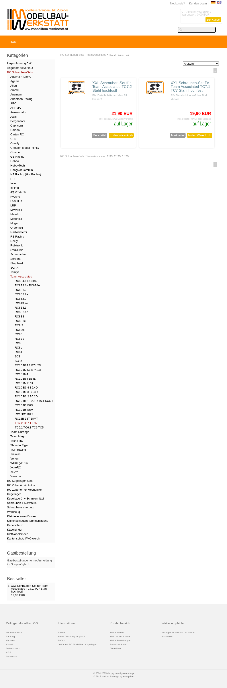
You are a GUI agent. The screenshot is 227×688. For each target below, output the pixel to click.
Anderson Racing (21, 99)
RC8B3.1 (21, 307)
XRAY (14, 472)
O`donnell (16, 227)
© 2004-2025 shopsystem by (113, 673)
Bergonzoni (17, 121)
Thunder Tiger (19, 445)
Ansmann (16, 94)
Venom (14, 458)
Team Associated (96, 54)
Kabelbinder (14, 529)
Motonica (16, 218)
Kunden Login (198, 3)
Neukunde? (177, 3)
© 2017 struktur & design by (113, 676)
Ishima (14, 187)
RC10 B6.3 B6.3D (26, 392)
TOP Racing (18, 449)
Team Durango (19, 432)
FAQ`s (61, 640)
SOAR (14, 267)
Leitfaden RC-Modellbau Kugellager (77, 644)
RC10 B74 (21, 374)
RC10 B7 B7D (24, 383)
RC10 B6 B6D (24, 405)
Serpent (15, 258)
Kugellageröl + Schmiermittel (25, 498)
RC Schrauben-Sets (72, 54)
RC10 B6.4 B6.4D (26, 387)
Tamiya (15, 272)
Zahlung (10, 636)
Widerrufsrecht (14, 632)
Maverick (16, 210)
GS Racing (17, 156)
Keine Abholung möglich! (71, 636)
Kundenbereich (120, 623)
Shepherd (16, 263)
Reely (14, 241)
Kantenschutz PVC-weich (23, 538)
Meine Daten (117, 632)
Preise (61, 632)
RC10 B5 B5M (24, 409)
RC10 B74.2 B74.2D (28, 365)
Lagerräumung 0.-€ (19, 63)
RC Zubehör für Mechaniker (25, 489)
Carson (15, 130)
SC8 (17, 356)
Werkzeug (13, 512)
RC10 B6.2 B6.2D (26, 396)
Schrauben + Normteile (22, 503)
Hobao (14, 161)
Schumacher (18, 254)
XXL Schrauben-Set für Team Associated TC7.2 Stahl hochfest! (112, 87)
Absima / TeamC (20, 76)
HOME (14, 42)
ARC (13, 103)
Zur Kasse (213, 19)
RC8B (19, 334)
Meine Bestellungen (120, 640)
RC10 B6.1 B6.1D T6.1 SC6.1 (34, 400)
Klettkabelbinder (17, 534)
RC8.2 (19, 325)
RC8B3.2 (21, 289)
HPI (12, 178)
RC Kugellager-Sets (20, 480)
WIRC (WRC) (19, 463)
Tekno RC (16, 440)
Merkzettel (99, 135)
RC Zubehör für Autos (21, 485)
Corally (14, 143)
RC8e (18, 347)
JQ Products (18, 192)
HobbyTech (17, 165)
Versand (10, 640)
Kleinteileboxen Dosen (21, 516)
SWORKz (16, 250)
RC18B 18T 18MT (26, 418)
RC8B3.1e (21, 312)
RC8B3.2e (21, 294)
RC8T (18, 352)
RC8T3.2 (20, 298)
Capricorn (16, 125)
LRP (13, 205)
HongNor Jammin (21, 170)
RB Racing (17, 236)
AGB (8, 652)
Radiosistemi (18, 232)
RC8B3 (19, 316)
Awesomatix (18, 112)
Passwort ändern (119, 644)
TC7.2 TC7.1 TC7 (118, 54)
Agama (15, 81)
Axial (13, 116)
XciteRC (15, 467)
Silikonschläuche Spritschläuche (27, 520)
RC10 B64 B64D (25, 378)
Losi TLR (16, 201)
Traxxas (15, 454)
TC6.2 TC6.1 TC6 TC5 (29, 427)
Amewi (14, 90)
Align (13, 85)
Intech (14, 183)
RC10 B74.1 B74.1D (28, 369)
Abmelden (115, 648)
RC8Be (19, 338)
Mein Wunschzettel (120, 636)
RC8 (18, 343)
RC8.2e (20, 329)
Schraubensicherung (20, 507)
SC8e (18, 361)
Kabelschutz (15, 525)
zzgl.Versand (126, 119)
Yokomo (15, 476)
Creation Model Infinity (24, 147)
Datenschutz (13, 648)
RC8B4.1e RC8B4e (27, 285)
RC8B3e (20, 321)
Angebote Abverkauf (20, 67)
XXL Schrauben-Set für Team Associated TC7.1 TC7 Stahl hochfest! (190, 87)
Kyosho (15, 196)
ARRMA (15, 107)
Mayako (15, 214)
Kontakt (10, 644)
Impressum (12, 656)
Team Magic (18, 436)
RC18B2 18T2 (24, 414)
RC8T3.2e (21, 303)
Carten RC (17, 134)
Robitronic (16, 245)
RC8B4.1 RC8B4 (26, 281)
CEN (13, 139)
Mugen (14, 223)
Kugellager (14, 494)
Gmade (15, 152)
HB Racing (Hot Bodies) (25, 174)
